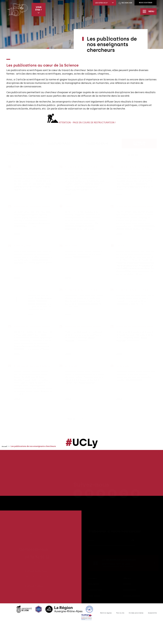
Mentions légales (94, 614)
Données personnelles (131, 614)
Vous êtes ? (39, 10)
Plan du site (112, 614)
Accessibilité (151, 614)
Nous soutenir (145, 3)
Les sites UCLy (104, 3)
